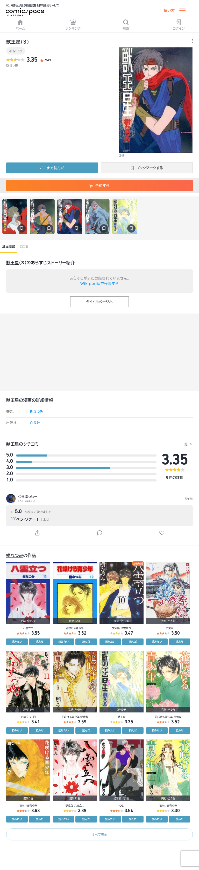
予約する (99, 185)
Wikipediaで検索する (99, 284)
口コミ (24, 246)
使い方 (169, 10)
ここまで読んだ (52, 168)
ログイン (179, 24)
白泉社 (35, 423)
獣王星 (12, 263)
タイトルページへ (99, 302)
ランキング (73, 24)
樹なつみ (15, 50)
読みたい (17, 641)
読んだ (40, 641)
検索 (126, 24)
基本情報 (8, 246)
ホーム (20, 24)
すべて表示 (99, 834)
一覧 (184, 444)
